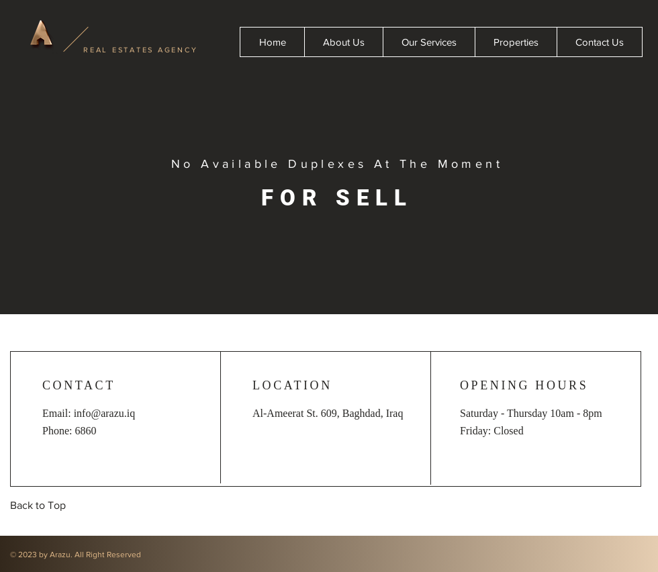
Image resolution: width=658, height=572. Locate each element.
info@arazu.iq (105, 413)
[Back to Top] (40, 505)
